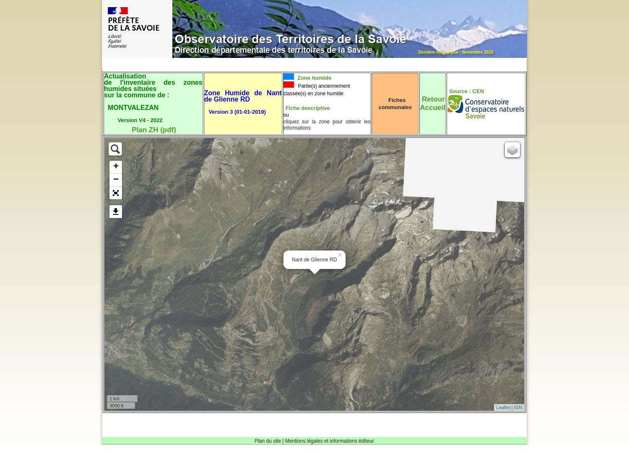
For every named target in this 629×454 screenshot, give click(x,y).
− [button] (116, 180)
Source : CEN (466, 91)
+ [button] (116, 167)
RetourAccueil (432, 103)
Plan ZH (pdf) (154, 130)
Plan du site (268, 441)
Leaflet (503, 407)
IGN (518, 407)
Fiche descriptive (308, 108)
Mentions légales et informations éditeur (329, 441)
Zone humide (314, 78)
